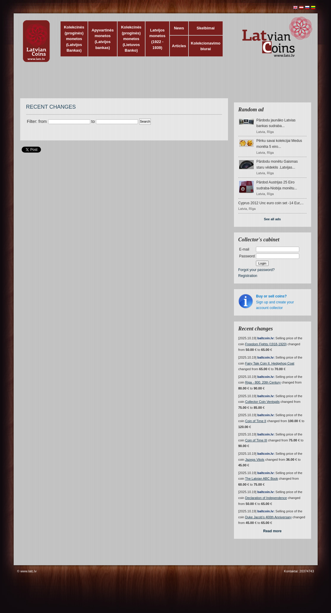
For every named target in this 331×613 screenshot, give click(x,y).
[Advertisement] (164, 83)
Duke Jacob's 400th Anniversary (268, 517)
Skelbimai (206, 28)
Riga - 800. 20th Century (263, 382)
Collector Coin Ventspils (262, 401)
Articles (179, 46)
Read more (272, 531)
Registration (247, 276)
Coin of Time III (256, 440)
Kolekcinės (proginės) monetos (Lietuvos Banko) (131, 39)
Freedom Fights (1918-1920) (266, 344)
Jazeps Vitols (255, 459)
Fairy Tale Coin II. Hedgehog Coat (269, 363)
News (179, 28)
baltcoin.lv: (266, 338)
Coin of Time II (255, 421)
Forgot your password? (256, 270)
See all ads (272, 219)
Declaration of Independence (266, 498)
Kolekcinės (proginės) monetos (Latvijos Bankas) (74, 39)
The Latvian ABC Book (261, 478)
